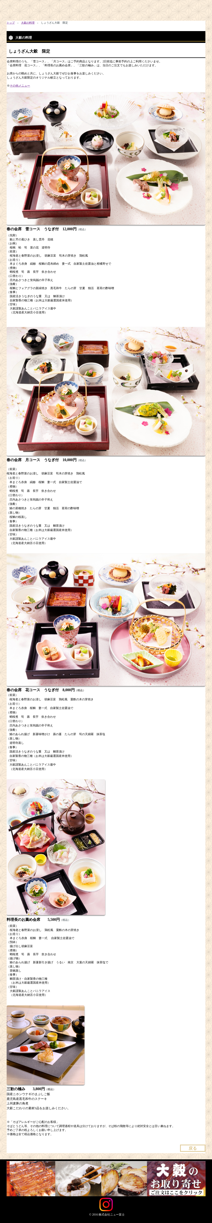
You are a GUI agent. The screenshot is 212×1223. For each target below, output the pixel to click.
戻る (193, 1148)
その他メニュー (20, 85)
